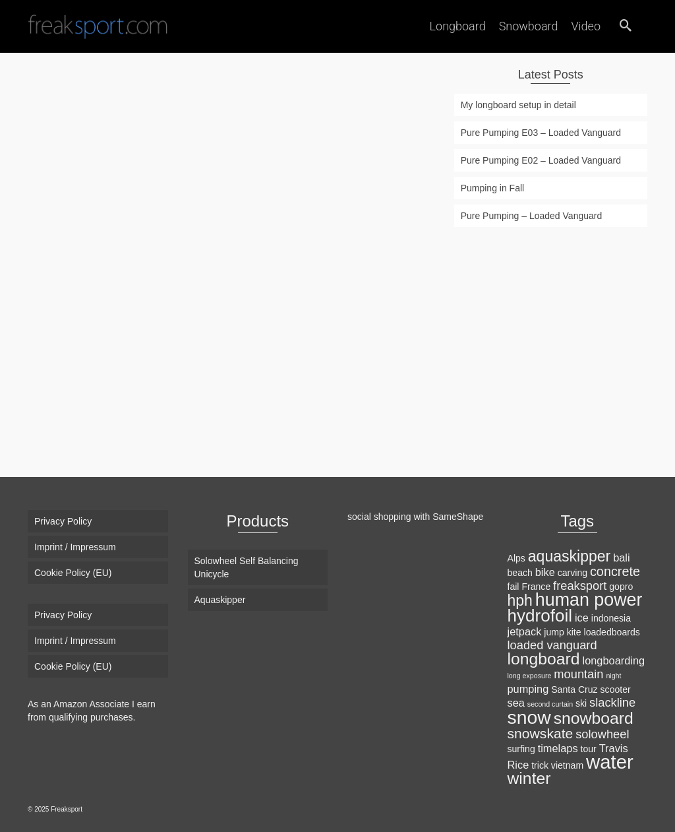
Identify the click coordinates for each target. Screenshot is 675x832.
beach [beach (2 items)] (520, 572)
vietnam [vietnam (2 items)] (567, 765)
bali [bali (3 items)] (621, 557)
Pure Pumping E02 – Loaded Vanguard (541, 160)
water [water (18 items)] (609, 762)
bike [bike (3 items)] (545, 572)
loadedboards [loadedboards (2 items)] (612, 632)
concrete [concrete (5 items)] (615, 571)
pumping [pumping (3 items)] (528, 689)
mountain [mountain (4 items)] (578, 674)
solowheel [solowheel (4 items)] (602, 734)
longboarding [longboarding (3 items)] (614, 660)
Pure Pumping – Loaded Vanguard (531, 215)
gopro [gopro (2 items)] (621, 586)
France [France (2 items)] (535, 586)
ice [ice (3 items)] (582, 618)
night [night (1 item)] (613, 676)
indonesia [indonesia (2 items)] (611, 618)
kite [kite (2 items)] (574, 632)
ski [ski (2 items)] (581, 703)
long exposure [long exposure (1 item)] (530, 676)
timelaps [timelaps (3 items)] (558, 748)
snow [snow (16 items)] (529, 717)
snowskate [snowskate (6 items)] (540, 733)
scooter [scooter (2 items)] (616, 689)
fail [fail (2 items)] (513, 586)
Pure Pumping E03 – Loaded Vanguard (541, 132)
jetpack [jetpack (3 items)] (525, 631)
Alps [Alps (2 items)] (516, 558)
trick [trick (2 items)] (539, 765)
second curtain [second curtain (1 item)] (550, 704)
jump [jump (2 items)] (554, 632)
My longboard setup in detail (518, 105)
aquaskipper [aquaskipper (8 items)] (569, 556)
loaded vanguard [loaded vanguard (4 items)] (552, 645)
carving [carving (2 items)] (572, 572)
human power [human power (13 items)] (589, 600)
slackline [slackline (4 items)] (612, 702)
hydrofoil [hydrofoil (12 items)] (540, 615)
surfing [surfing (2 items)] (521, 749)
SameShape (457, 516)
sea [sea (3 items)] (516, 703)
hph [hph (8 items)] (520, 600)
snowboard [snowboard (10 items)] (593, 718)
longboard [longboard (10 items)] (544, 659)
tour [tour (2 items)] (589, 749)
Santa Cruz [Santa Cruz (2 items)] (574, 689)
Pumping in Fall (493, 188)
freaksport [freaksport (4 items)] (579, 585)
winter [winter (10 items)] (529, 778)
